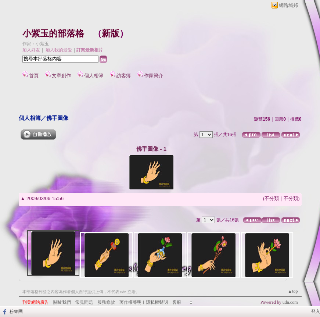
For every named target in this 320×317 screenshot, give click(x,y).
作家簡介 (153, 75)
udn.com (290, 302)
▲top (293, 291)
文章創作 (61, 75)
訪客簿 (123, 75)
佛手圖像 (57, 118)
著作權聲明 (130, 302)
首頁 (34, 75)
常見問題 (84, 302)
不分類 (272, 198)
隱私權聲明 (157, 302)
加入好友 (31, 50)
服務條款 (106, 302)
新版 (110, 33)
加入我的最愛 (59, 50)
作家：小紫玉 (35, 43)
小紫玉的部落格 (53, 33)
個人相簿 (93, 75)
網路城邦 (288, 5)
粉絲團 (16, 311)
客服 (176, 302)
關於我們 (62, 302)
